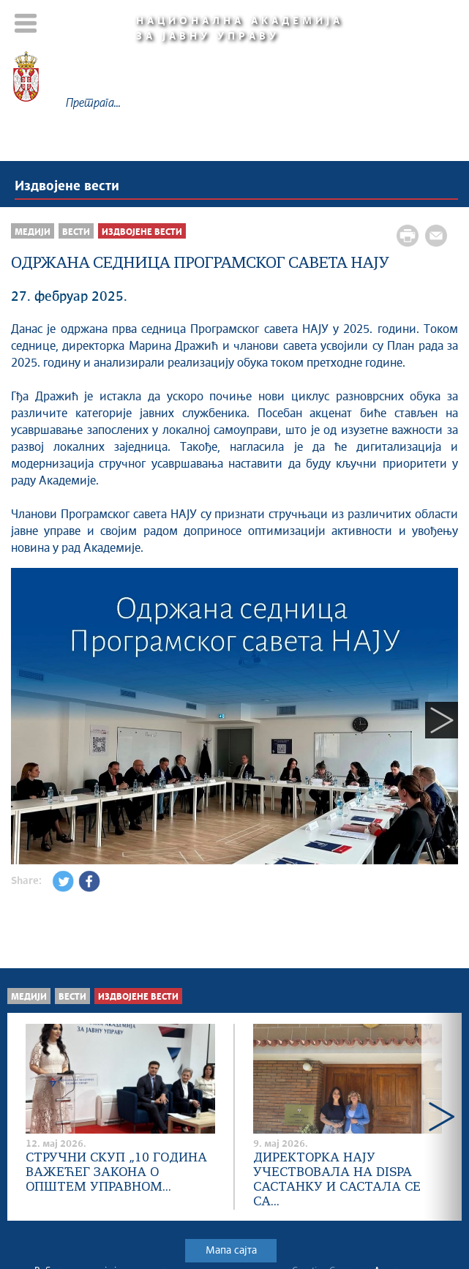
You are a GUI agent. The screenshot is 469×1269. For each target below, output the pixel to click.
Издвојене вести (67, 186)
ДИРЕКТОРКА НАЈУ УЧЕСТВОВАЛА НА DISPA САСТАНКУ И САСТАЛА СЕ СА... (337, 1180)
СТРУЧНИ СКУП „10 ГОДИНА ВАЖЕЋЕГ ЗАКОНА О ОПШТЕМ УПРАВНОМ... (116, 1173)
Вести (76, 232)
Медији (32, 232)
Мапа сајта (231, 1251)
